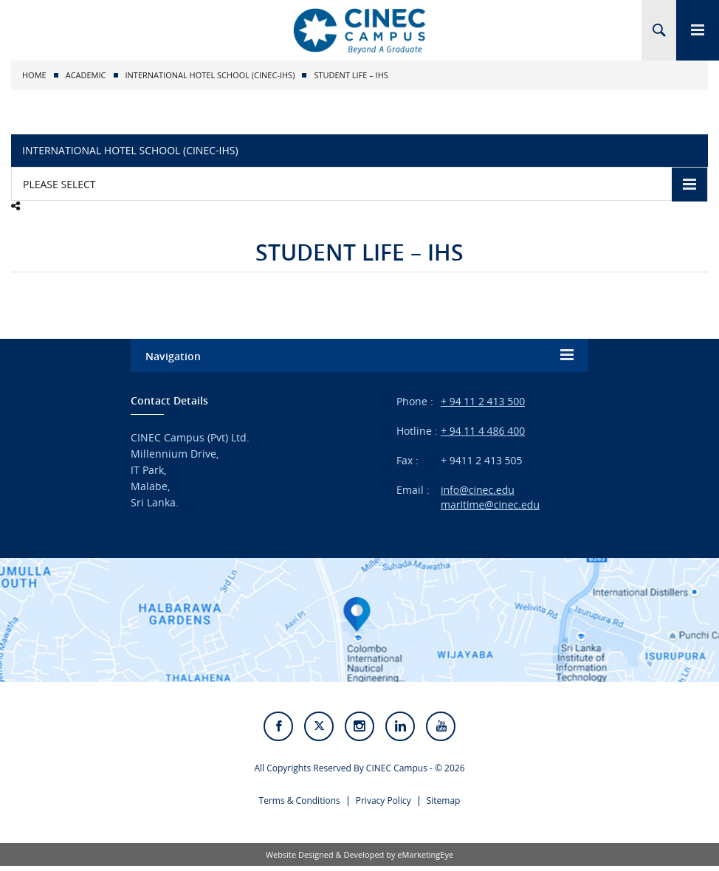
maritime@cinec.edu (490, 505)
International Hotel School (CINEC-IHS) (210, 74)
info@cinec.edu (478, 490)
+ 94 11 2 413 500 (483, 401)
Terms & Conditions (299, 805)
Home (34, 74)
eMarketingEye (425, 859)
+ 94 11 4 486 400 (483, 431)
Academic (86, 74)
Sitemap (444, 805)
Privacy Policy (383, 805)
